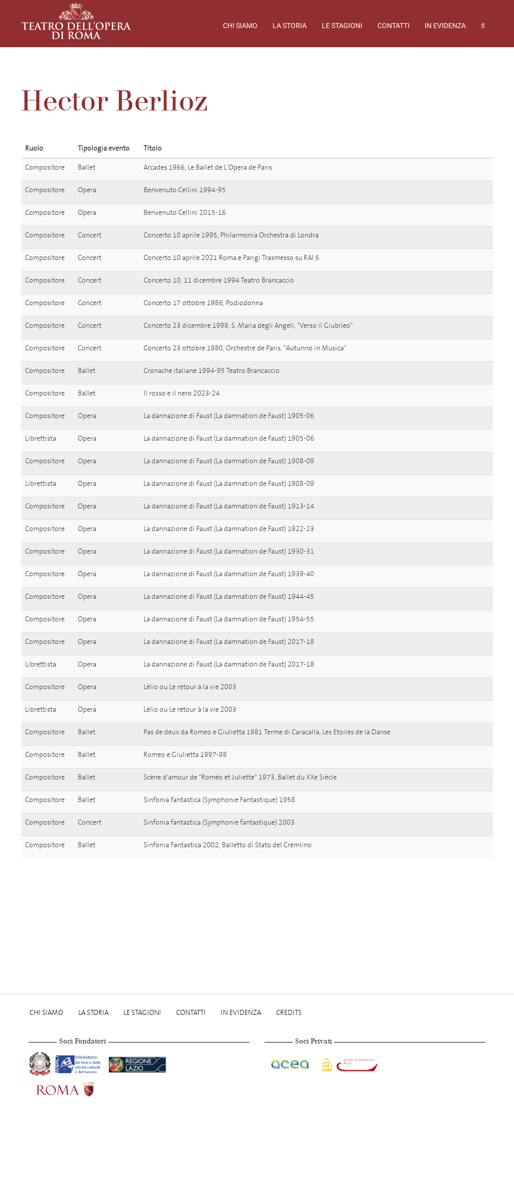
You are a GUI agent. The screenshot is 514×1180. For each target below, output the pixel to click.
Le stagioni (342, 26)
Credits (289, 1012)
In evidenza (445, 26)
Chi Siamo (240, 26)
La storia (290, 26)
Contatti (393, 26)
